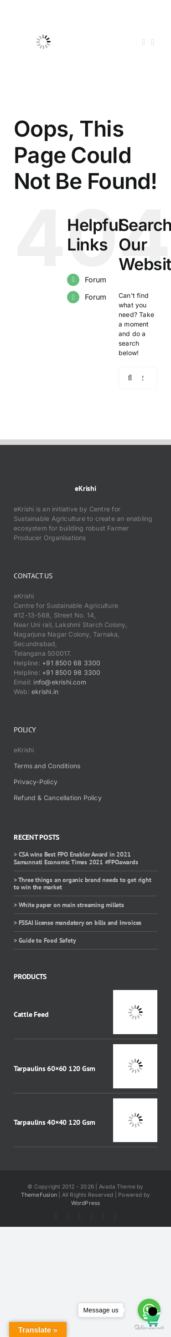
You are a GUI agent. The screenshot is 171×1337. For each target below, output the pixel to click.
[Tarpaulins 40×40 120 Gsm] (135, 1103)
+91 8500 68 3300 (71, 663)
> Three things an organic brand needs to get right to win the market (82, 884)
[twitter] (67, 1216)
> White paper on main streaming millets (69, 905)
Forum (96, 279)
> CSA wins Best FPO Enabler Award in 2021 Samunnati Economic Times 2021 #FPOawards (76, 858)
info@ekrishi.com (59, 682)
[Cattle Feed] (135, 995)
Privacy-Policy (35, 782)
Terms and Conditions (47, 766)
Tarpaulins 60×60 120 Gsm (54, 1068)
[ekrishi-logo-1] (43, 15)
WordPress (85, 1202)
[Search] (130, 378)
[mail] (115, 1216)
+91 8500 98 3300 (71, 672)
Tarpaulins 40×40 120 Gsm (54, 1122)
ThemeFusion (39, 1194)
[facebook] (55, 1216)
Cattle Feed (31, 1014)
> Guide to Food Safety (45, 940)
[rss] (103, 1216)
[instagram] (79, 1216)
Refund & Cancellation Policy (58, 797)
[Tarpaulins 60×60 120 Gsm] (135, 1049)
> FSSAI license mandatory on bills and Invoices (77, 923)
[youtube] (91, 1216)
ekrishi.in (44, 691)
